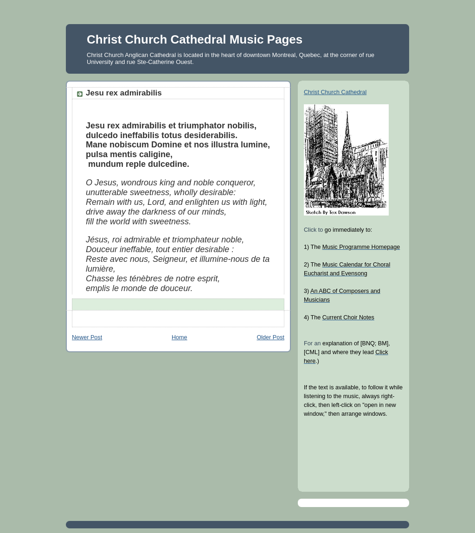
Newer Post (87, 337)
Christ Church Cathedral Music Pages (194, 39)
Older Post (270, 337)
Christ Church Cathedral (335, 92)
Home (179, 337)
